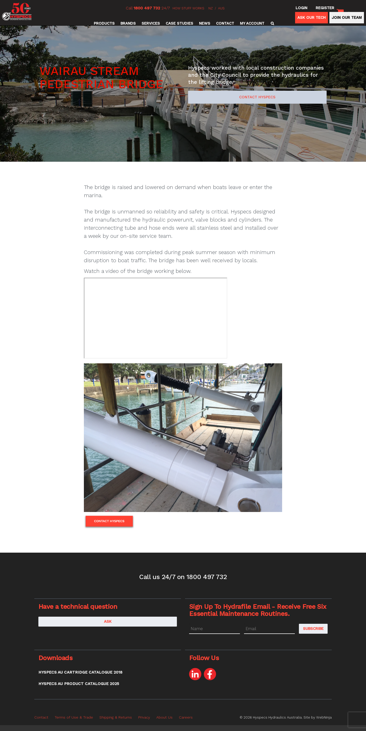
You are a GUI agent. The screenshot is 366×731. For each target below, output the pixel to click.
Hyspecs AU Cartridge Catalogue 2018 (80, 672)
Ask (108, 621)
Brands (128, 23)
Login (301, 8)
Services (151, 23)
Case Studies (179, 23)
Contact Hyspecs (257, 97)
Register (325, 8)
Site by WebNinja (317, 717)
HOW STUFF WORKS (188, 8)
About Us (164, 717)
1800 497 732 (147, 8)
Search (271, 23)
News (204, 23)
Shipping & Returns (115, 717)
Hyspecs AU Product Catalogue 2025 (78, 683)
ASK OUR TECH (311, 17)
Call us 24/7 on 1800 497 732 (183, 577)
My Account (252, 23)
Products (104, 23)
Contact (225, 23)
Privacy (144, 717)
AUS (221, 8)
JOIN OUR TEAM (347, 17)
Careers (186, 717)
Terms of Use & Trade (74, 717)
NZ (210, 8)
